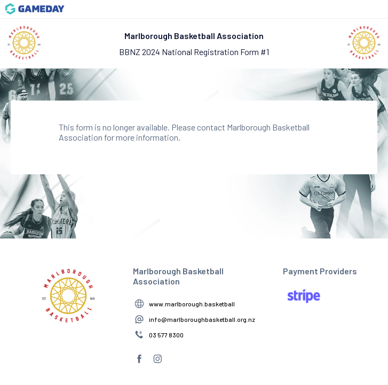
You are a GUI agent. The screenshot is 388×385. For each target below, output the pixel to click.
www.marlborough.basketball (192, 303)
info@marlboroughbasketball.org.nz (202, 319)
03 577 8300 (166, 334)
